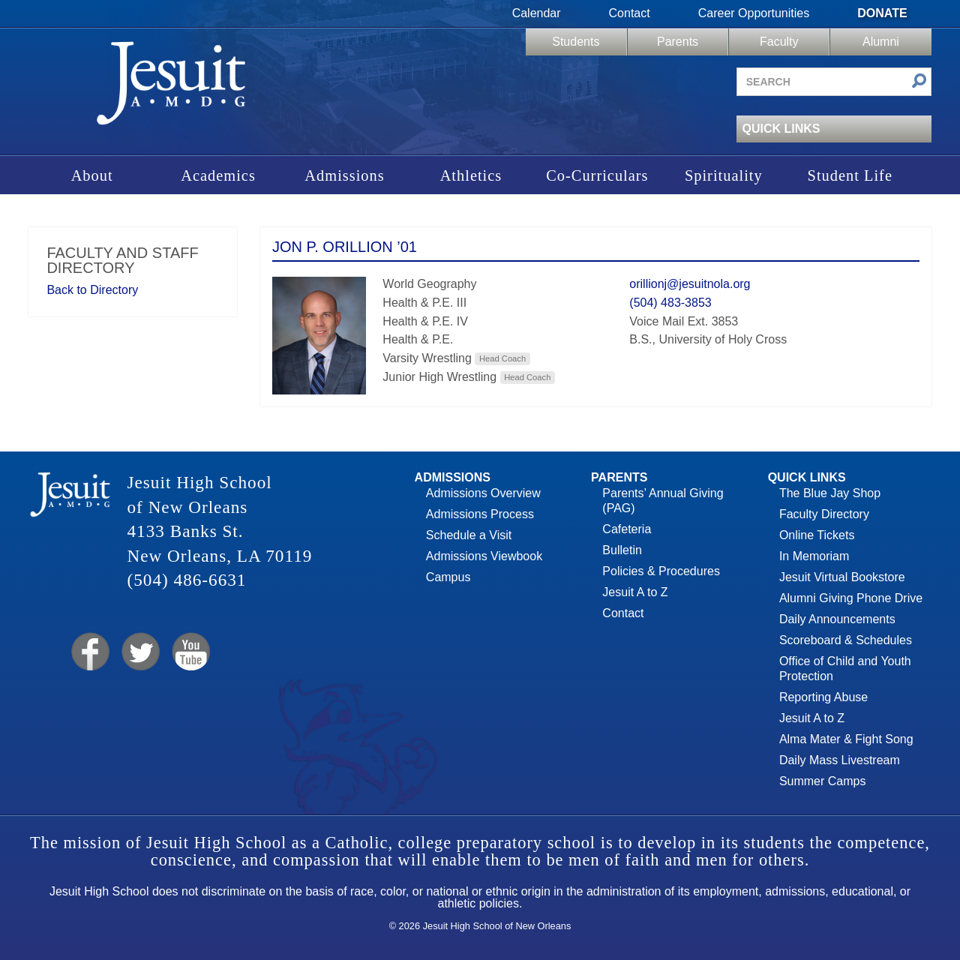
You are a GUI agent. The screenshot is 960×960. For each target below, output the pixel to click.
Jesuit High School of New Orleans (171, 88)
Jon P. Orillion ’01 (344, 246)
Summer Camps (822, 781)
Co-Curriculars (597, 175)
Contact (629, 13)
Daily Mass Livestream (839, 760)
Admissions (344, 175)
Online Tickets (816, 535)
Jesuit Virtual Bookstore (842, 577)
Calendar (536, 13)
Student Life (850, 175)
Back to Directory (92, 290)
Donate (882, 13)
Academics (218, 175)
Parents (677, 41)
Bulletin (621, 550)
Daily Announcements (837, 619)
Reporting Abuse (823, 697)
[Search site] (834, 82)
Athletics (471, 175)
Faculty (779, 41)
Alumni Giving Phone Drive (850, 598)
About (92, 175)
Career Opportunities (754, 13)
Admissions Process (480, 514)
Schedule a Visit (469, 535)
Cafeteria (626, 529)
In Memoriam (814, 556)
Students (575, 41)
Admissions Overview (483, 493)
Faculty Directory (824, 514)
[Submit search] (919, 82)
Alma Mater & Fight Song (846, 739)
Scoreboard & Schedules (845, 640)
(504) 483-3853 (670, 302)
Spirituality (724, 175)
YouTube (190, 652)
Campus (448, 577)
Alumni (880, 41)
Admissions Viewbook (484, 556)
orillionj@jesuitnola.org (689, 284)
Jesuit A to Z (635, 592)
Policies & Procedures (661, 571)
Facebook (89, 652)
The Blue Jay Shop (829, 493)
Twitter (139, 652)
